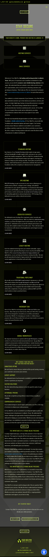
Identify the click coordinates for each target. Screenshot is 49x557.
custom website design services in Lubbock (19, 92)
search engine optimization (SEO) (14, 454)
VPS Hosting (10, 183)
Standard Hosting (20, 152)
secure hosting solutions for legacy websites (25, 253)
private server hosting (32, 192)
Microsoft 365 (35, 282)
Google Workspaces (23, 282)
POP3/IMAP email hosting (22, 280)
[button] (44, 552)
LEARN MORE (8, 168)
